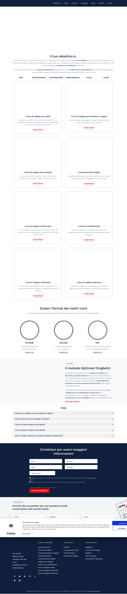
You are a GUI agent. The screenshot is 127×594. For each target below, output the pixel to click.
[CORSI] (67, 3)
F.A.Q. (14, 562)
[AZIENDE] (85, 3)
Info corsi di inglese (71, 556)
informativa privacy (78, 522)
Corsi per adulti (44, 548)
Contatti (67, 548)
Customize (113, 585)
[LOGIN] (110, 3)
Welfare (88, 553)
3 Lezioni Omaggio (92, 550)
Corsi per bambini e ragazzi (48, 553)
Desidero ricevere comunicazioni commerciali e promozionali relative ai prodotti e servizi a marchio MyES (57, 482)
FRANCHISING (18, 557)
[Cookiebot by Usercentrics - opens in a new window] (11, 590)
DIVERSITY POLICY (19, 565)
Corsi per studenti (45, 550)
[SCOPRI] (101, 3)
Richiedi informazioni (39, 491)
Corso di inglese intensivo (48, 574)
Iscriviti (17, 532)
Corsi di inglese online (46, 568)
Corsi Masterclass (44, 556)
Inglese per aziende (45, 562)
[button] (21, 77)
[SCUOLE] (75, 3)
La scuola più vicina (71, 550)
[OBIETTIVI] (57, 3)
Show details (26, 590)
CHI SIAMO (16, 554)
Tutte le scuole (69, 553)
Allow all (113, 580)
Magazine (89, 548)
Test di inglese (90, 556)
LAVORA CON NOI (19, 560)
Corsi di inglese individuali (48, 571)
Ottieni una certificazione (47, 565)
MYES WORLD (18, 568)
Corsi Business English (46, 559)
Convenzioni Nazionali (93, 559)
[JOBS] (93, 3)
